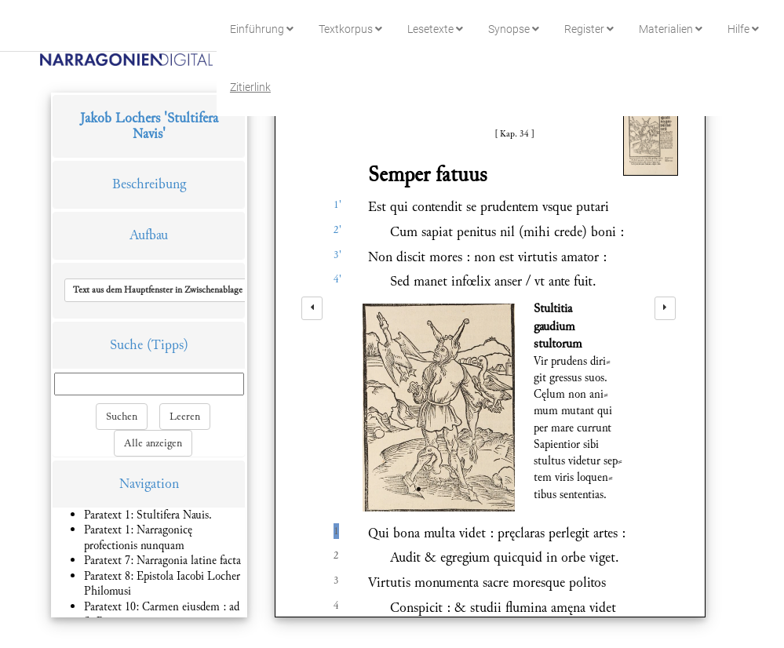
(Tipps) (167, 345)
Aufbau (148, 235)
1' (337, 205)
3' (337, 255)
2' (337, 230)
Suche (126, 345)
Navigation (149, 483)
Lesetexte (435, 29)
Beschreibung (149, 184)
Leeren (185, 416)
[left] (312, 308)
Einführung (262, 29)
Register (589, 29)
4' (337, 279)
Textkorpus (350, 29)
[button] (175, 290)
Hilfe (743, 29)
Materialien (670, 29)
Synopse (513, 29)
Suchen (121, 416)
